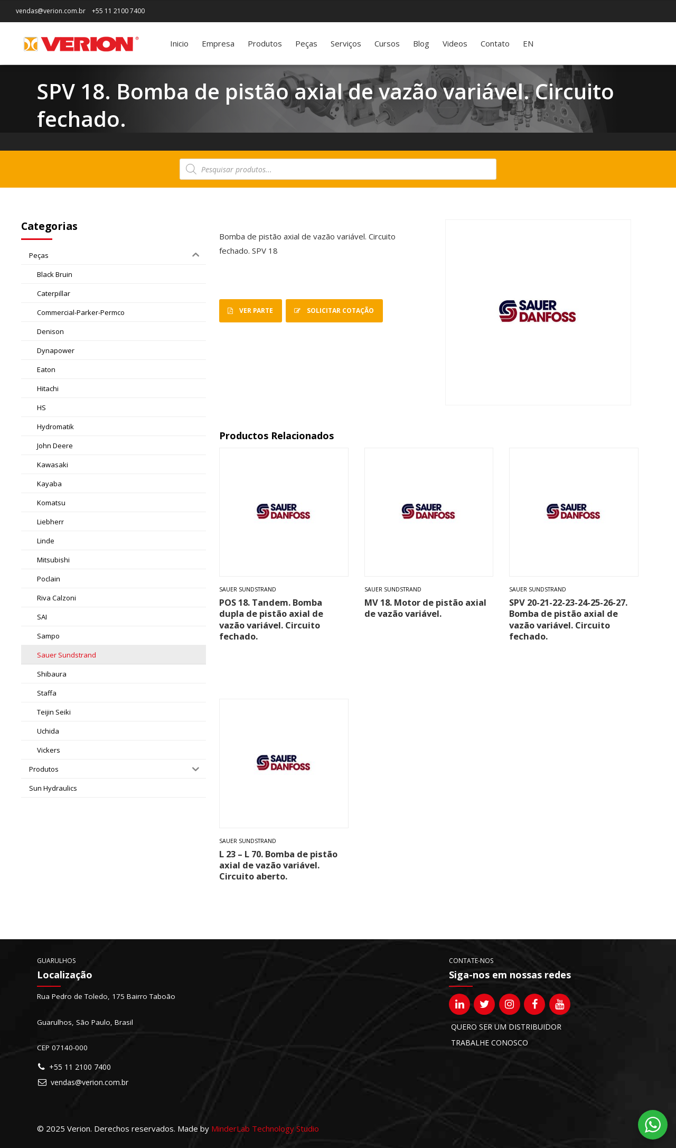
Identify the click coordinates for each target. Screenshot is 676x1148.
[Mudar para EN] (528, 43)
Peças (306, 43)
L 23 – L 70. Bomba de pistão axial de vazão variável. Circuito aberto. (278, 865)
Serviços (346, 43)
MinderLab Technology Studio (265, 1128)
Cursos (387, 43)
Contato (495, 43)
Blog (421, 43)
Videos (455, 43)
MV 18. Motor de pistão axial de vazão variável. (425, 607)
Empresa (218, 43)
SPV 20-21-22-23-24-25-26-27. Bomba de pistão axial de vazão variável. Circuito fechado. (568, 619)
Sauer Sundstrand (247, 589)
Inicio (179, 43)
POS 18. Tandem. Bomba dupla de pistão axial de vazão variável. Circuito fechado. (271, 619)
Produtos (265, 43)
